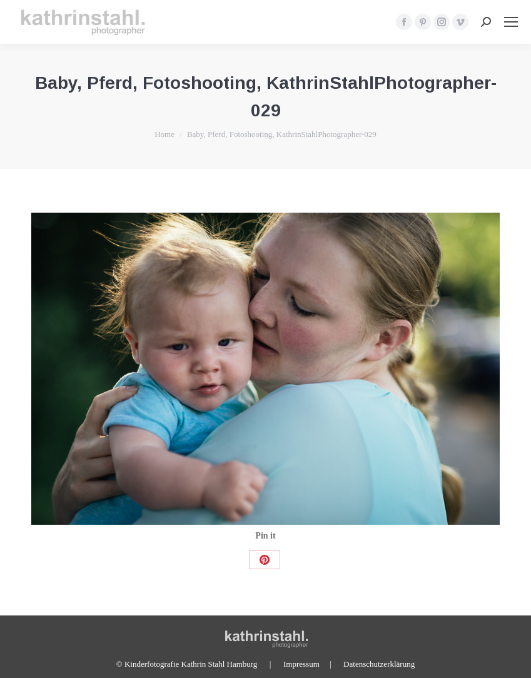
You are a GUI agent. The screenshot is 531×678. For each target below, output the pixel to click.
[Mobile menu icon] (510, 21)
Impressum (301, 664)
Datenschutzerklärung (379, 664)
